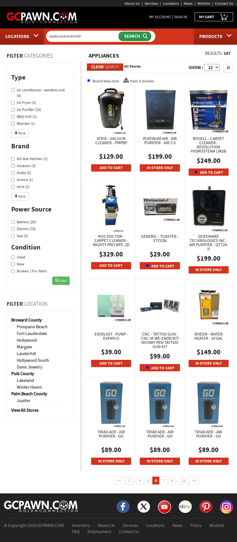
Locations (171, 3)
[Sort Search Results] (228, 68)
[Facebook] (123, 506)
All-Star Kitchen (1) (29, 158)
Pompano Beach (32, 327)
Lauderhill (26, 353)
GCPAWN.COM (50, 525)
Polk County (22, 374)
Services (151, 3)
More (19, 133)
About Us (132, 3)
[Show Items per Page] (211, 67)
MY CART (214, 17)
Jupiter (23, 400)
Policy (196, 525)
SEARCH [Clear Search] (105, 67)
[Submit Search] (134, 36)
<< (119, 480)
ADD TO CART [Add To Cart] (111, 167)
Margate (24, 347)
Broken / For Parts (29, 271)
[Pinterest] (205, 506)
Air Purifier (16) (26, 109)
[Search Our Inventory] (82, 36)
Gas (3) (19, 235)
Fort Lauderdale (32, 333)
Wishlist (203, 3)
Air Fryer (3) (23, 102)
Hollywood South (33, 360)
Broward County (26, 320)
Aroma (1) (22, 179)
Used (18, 257)
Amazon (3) (23, 165)
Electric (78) (23, 228)
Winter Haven (29, 387)
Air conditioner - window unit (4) (38, 92)
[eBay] (185, 506)
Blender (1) (23, 123)
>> (194, 480)
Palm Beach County (29, 394)
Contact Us (224, 3)
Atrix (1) (20, 186)
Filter (61, 281)
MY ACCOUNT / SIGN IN (168, 16)
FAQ (76, 531)
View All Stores (25, 410)
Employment (99, 531)
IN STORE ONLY (160, 167)
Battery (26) (23, 221)
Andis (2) (21, 172)
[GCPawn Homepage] (42, 17)
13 (184, 480)
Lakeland (25, 380)
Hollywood (27, 340)
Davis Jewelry (29, 367)
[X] (143, 506)
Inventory (81, 525)
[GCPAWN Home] (41, 505)
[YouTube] (164, 506)
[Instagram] (226, 506)
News (188, 3)
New (17, 264)
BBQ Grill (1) (24, 116)
